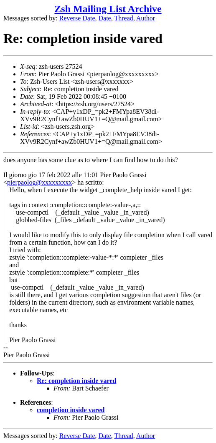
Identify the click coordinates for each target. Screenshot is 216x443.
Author (145, 18)
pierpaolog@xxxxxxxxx (39, 182)
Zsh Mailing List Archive (107, 8)
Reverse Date (77, 18)
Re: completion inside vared (76, 380)
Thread (123, 18)
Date (105, 18)
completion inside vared (70, 409)
